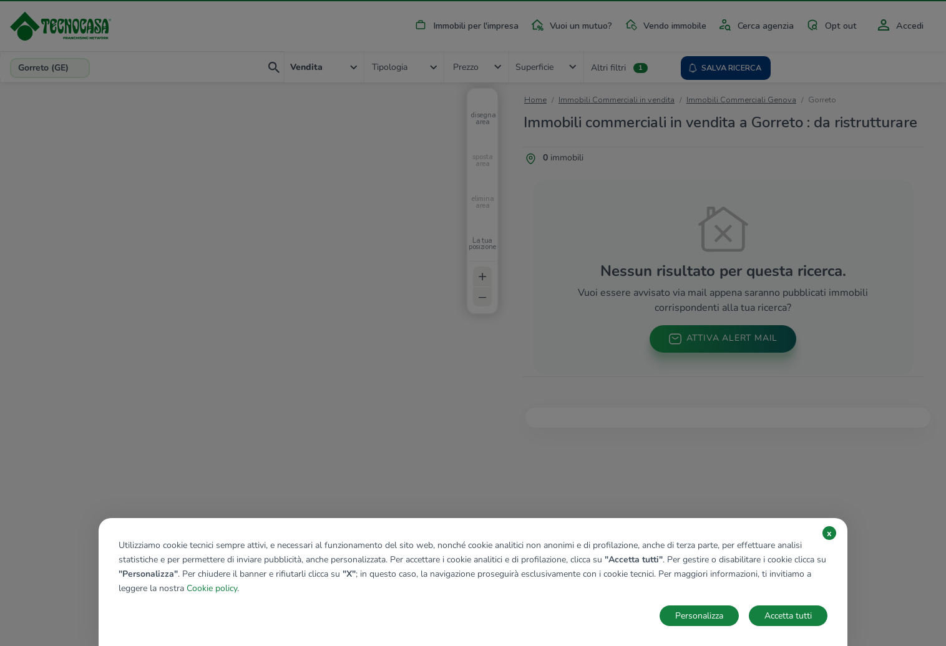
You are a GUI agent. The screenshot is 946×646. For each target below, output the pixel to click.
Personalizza (699, 616)
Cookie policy (212, 588)
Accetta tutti (788, 616)
